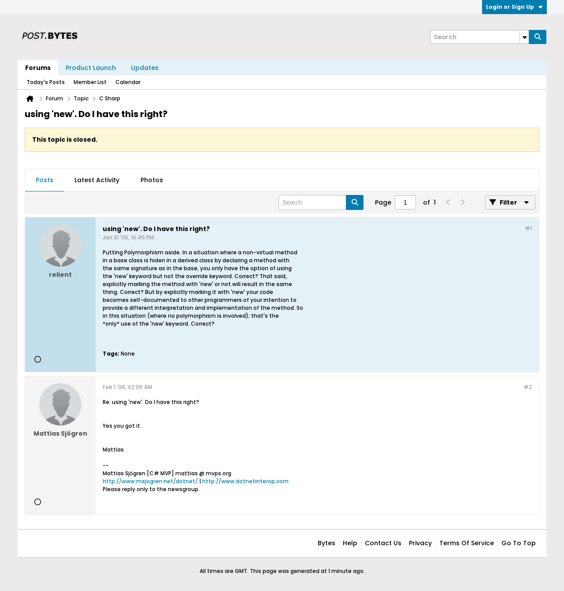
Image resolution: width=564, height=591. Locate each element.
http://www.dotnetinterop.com (245, 481)
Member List (90, 82)
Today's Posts (45, 82)
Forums (38, 67)
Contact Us (383, 543)
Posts (44, 180)
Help (350, 543)
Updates (145, 67)
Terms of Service (466, 543)
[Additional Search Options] (524, 37)
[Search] (479, 37)
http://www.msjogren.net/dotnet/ (150, 481)
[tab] (44, 180)
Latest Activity (96, 180)
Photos (152, 180)
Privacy (420, 543)
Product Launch (91, 67)
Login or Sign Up (514, 7)
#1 (528, 228)
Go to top (518, 543)
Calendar (128, 82)
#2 (527, 387)
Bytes (326, 543)
